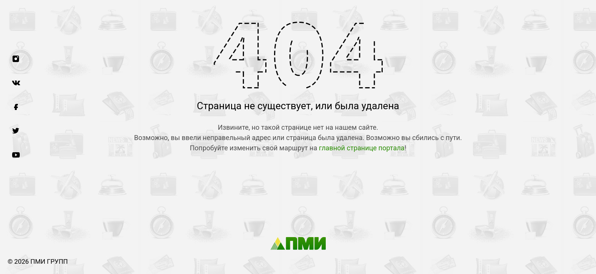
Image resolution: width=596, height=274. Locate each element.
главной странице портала (361, 148)
